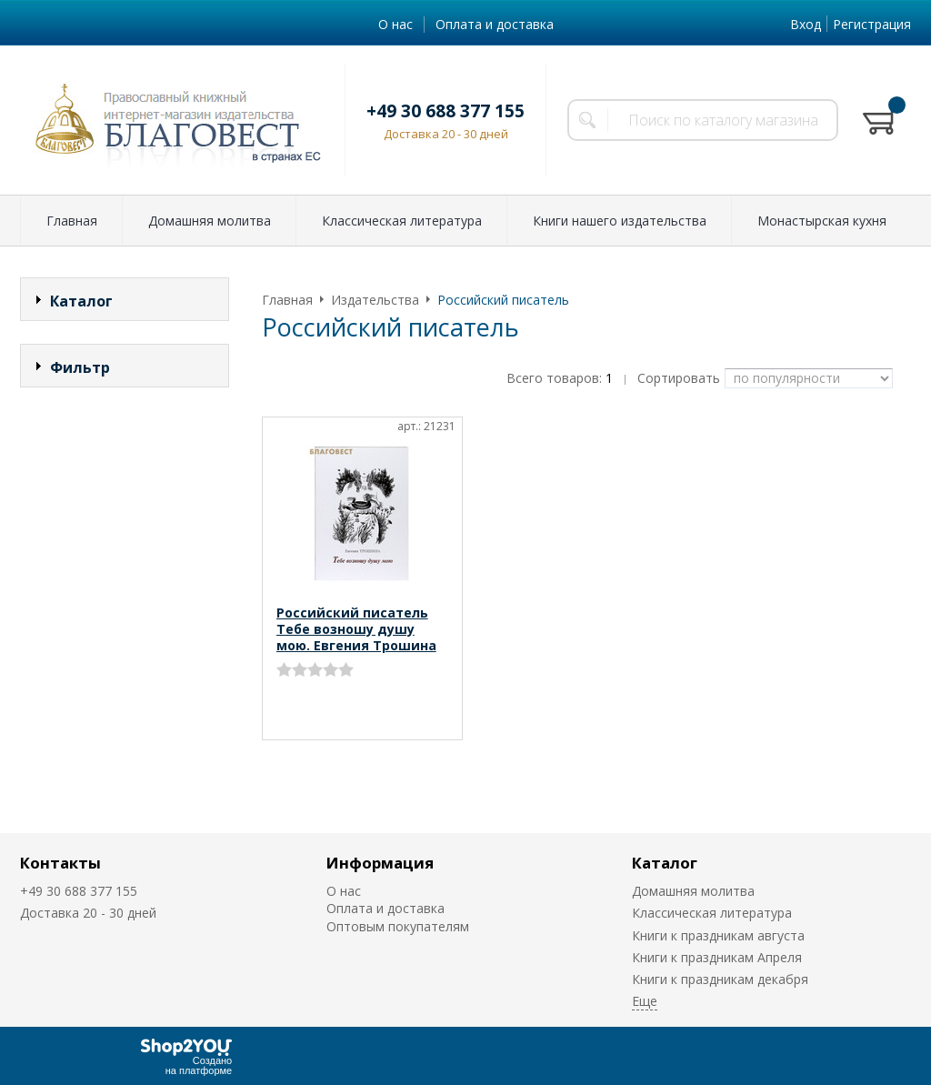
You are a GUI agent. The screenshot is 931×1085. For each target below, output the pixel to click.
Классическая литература (402, 220)
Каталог (664, 862)
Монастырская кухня (821, 220)
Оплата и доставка (494, 24)
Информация (380, 862)
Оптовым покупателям (397, 926)
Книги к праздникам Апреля (717, 957)
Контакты (60, 862)
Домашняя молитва (209, 220)
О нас (395, 24)
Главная (71, 220)
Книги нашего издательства (619, 220)
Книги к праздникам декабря (720, 979)
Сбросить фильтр (125, 522)
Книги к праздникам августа (718, 935)
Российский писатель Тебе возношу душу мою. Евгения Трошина (356, 629)
